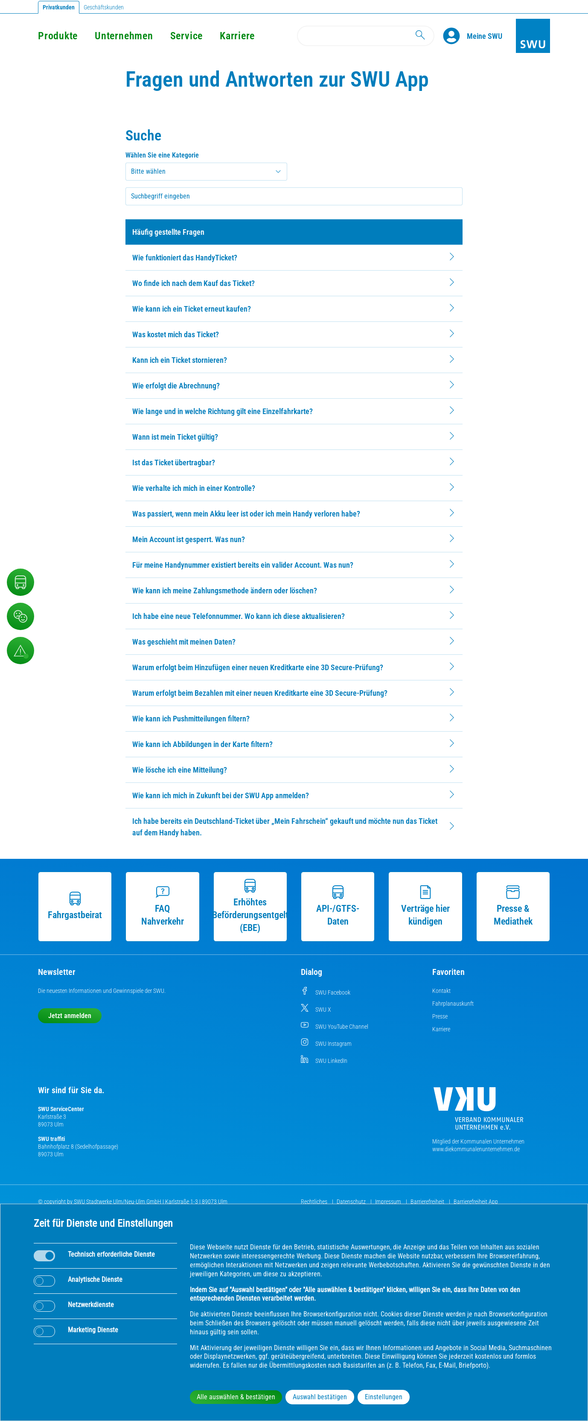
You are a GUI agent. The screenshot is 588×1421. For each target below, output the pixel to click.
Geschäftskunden (104, 7)
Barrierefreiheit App (476, 1201)
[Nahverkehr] (20, 582)
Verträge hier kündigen (425, 906)
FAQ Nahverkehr (162, 906)
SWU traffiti (51, 1138)
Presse (440, 1016)
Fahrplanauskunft (453, 1003)
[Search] (365, 36)
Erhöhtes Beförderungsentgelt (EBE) (250, 906)
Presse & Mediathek (513, 906)
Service (186, 36)
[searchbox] (293, 196)
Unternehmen (124, 36)
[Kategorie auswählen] (206, 172)
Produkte (58, 36)
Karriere (237, 36)
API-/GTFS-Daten (337, 906)
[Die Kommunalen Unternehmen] (478, 1112)
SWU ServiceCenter (61, 1109)
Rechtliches (315, 1201)
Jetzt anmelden (69, 1016)
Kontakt (441, 990)
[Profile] (455, 35)
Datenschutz (352, 1201)
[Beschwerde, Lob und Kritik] (20, 616)
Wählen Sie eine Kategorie (162, 155)
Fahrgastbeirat (75, 906)
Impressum (388, 1201)
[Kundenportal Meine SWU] (484, 35)
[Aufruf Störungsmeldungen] (20, 650)
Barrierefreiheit (427, 1201)
